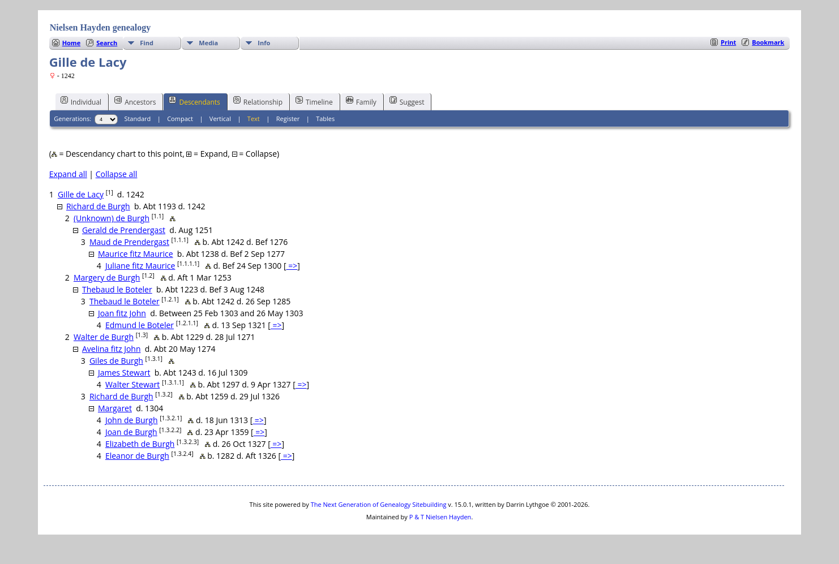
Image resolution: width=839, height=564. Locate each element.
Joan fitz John (122, 313)
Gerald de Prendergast (123, 230)
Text (253, 118)
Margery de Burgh (107, 277)
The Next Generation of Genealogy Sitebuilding (379, 504)
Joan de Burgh (131, 432)
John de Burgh (131, 420)
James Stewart (124, 372)
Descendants (194, 101)
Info (264, 42)
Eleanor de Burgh (137, 455)
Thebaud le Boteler (117, 289)
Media (208, 42)
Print (728, 42)
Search (106, 42)
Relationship (257, 101)
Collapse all (117, 174)
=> (292, 265)
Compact (180, 118)
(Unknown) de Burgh (111, 218)
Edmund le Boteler (139, 325)
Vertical (220, 118)
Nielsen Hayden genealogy (100, 27)
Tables (325, 118)
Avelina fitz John (111, 348)
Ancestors (135, 101)
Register (288, 118)
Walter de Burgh (104, 336)
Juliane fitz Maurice (140, 265)
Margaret (115, 408)
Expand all (68, 174)
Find (146, 42)
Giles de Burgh (116, 360)
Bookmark (768, 42)
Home (71, 42)
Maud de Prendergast (129, 241)
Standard (137, 118)
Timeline (314, 101)
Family (361, 101)
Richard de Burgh (98, 206)
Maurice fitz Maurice (135, 253)
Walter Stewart (132, 384)
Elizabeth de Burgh (139, 443)
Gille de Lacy (81, 194)
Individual (81, 101)
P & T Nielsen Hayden (440, 517)
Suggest (407, 101)
